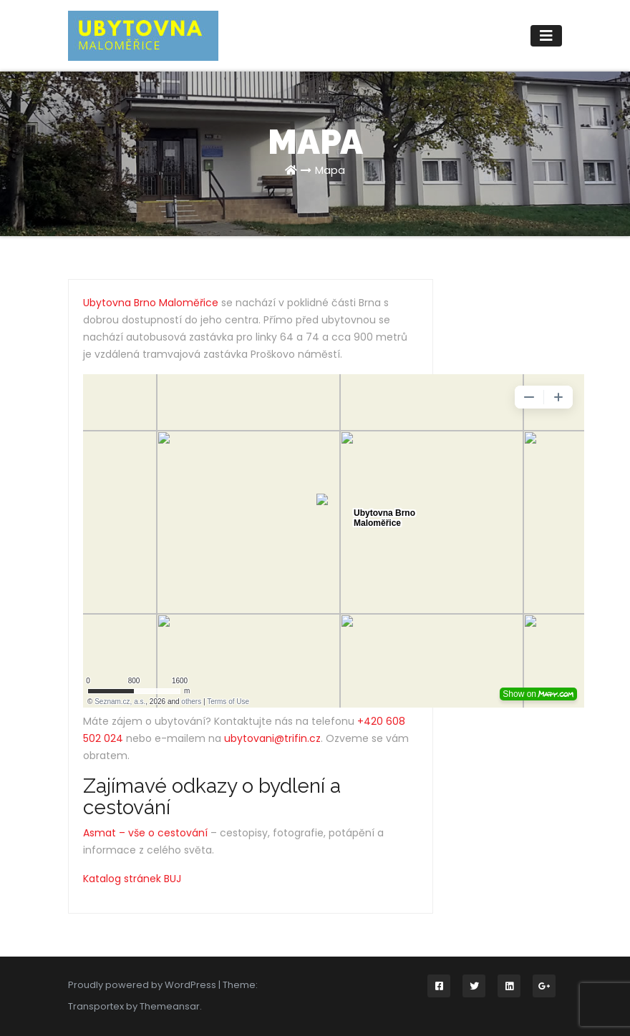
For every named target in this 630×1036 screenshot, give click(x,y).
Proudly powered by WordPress (143, 985)
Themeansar (170, 1006)
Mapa (330, 169)
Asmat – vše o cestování (145, 833)
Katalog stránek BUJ (132, 878)
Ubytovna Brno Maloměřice (150, 302)
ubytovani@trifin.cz (272, 738)
